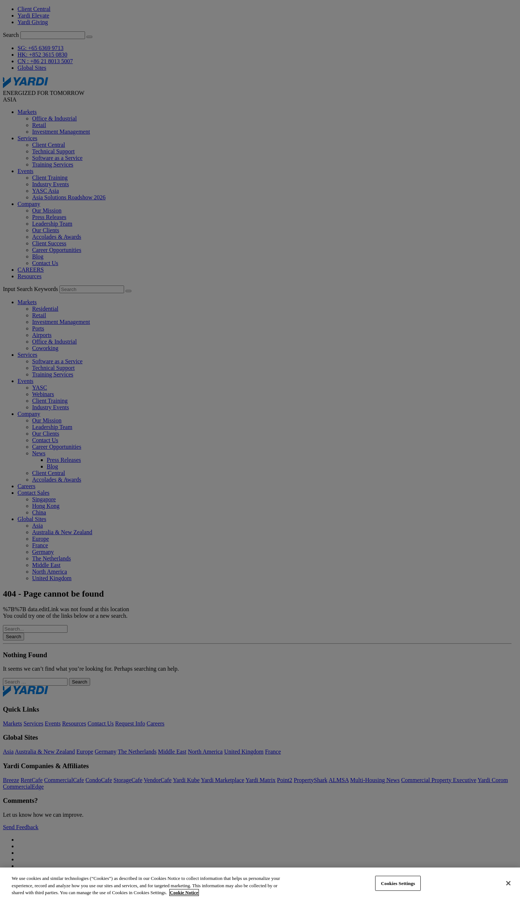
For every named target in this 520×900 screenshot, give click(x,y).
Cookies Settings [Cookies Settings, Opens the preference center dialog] (398, 883)
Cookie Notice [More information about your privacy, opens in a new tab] (184, 892)
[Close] (508, 883)
